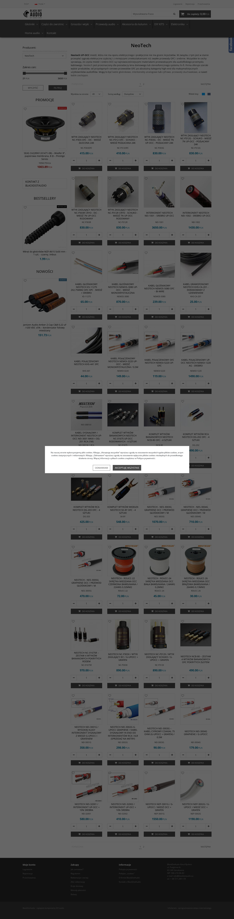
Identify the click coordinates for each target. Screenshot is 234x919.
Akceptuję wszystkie (127, 467)
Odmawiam (101, 467)
